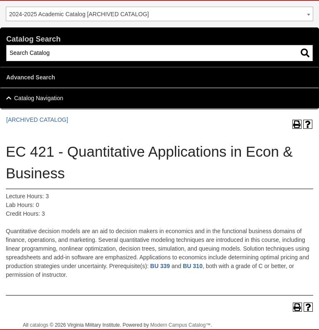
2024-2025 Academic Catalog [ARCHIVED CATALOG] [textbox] (79, 14)
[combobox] (159, 14)
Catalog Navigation (38, 98)
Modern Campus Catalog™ (180, 325)
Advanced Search (30, 77)
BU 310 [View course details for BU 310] (192, 266)
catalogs (39, 325)
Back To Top (289, 316)
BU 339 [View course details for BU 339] (160, 266)
